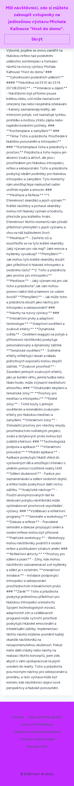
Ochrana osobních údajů (37, 739)
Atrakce (18, 717)
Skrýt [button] (37, 39)
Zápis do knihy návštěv (45, 717)
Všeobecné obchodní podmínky (37, 732)
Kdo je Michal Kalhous (37, 724)
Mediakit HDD (37, 747)
